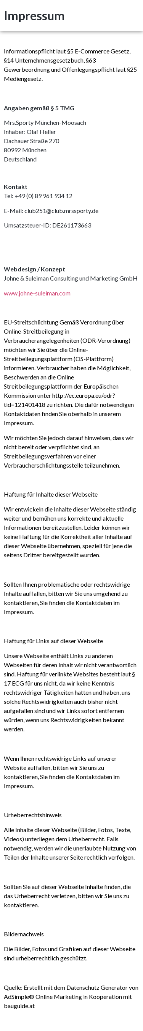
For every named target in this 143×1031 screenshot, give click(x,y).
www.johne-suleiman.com (37, 293)
